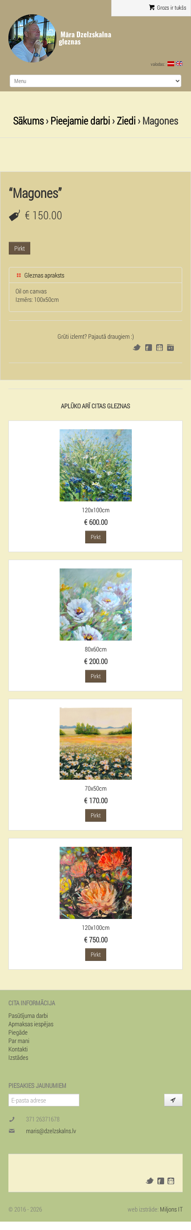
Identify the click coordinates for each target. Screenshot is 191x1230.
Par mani (18, 1040)
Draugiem (159, 347)
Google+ (170, 347)
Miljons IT (171, 1209)
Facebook (148, 347)
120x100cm (96, 510)
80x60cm (96, 649)
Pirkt (19, 248)
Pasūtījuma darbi (28, 1015)
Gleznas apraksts (40, 275)
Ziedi (126, 120)
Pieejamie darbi (80, 120)
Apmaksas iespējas (30, 1024)
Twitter (136, 347)
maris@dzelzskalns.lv (51, 1130)
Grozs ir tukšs (167, 7)
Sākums (28, 120)
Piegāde (18, 1032)
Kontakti (18, 1049)
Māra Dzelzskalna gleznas (85, 38)
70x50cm (96, 788)
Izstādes (18, 1057)
